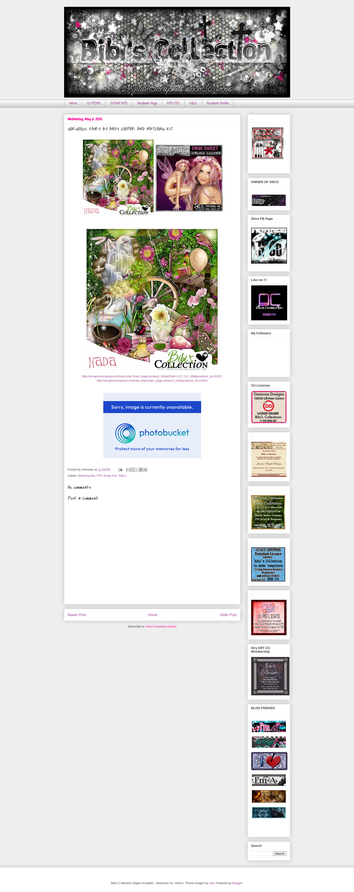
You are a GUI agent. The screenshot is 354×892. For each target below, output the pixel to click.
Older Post (228, 615)
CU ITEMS (94, 103)
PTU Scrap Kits (107, 475)
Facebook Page (147, 103)
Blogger (237, 883)
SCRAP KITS (119, 103)
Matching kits (86, 475)
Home (73, 103)
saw (211, 883)
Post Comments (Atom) (161, 626)
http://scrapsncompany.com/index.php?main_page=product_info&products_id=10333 (152, 380)
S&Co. (193, 103)
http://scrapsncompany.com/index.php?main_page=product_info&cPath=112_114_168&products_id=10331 (152, 376)
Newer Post (77, 615)
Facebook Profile (218, 103)
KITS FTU (173, 103)
